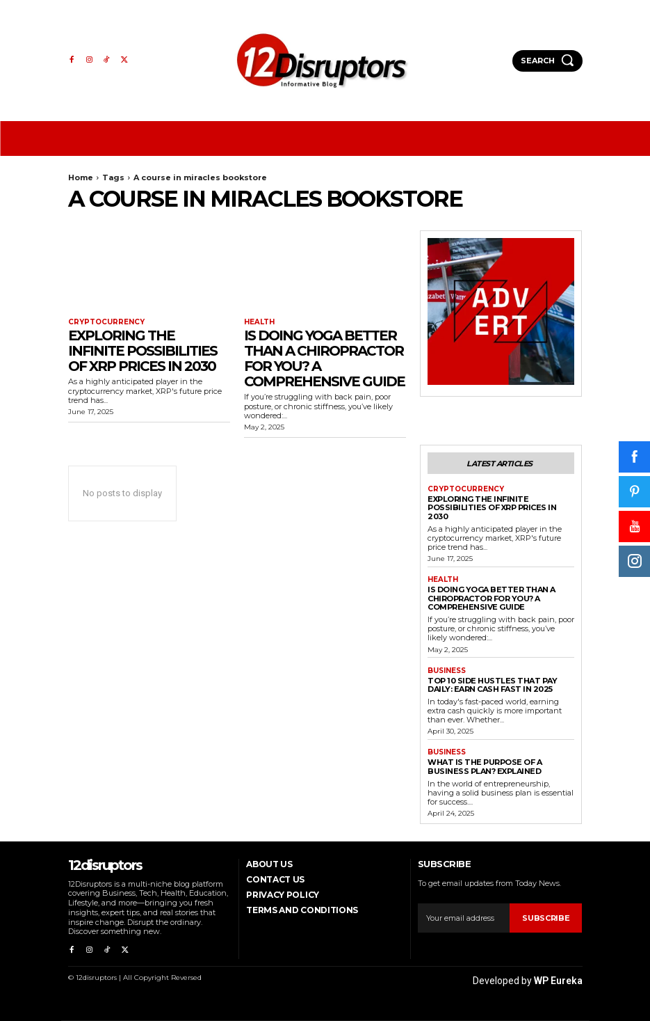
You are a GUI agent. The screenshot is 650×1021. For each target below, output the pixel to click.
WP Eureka (558, 980)
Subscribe (545, 918)
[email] (464, 918)
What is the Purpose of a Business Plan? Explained (485, 766)
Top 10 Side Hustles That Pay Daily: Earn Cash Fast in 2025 (492, 685)
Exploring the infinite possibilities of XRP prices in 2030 (142, 350)
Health (259, 322)
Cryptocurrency (106, 322)
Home (80, 177)
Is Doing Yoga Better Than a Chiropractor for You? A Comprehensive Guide (324, 358)
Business (447, 671)
